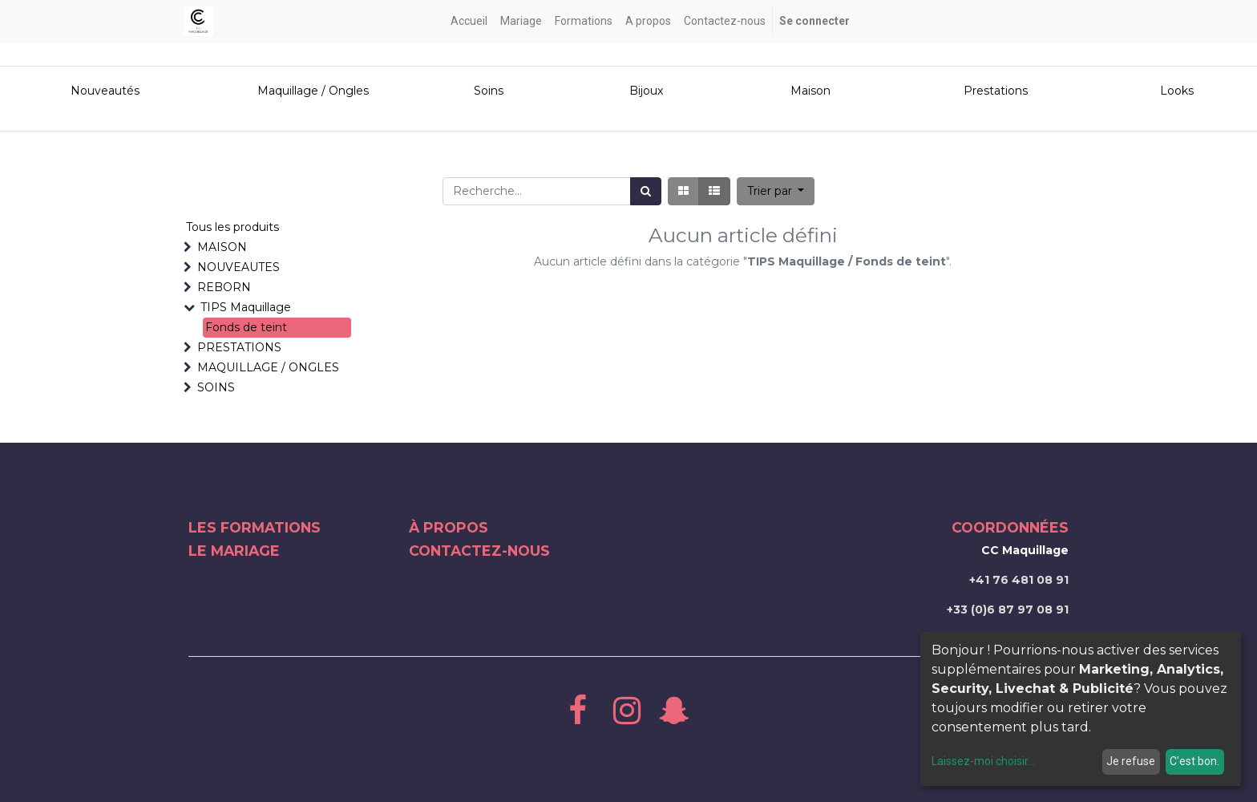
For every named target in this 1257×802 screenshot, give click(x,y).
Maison (810, 90)
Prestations (996, 90)
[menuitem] (469, 21)
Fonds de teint (246, 327)
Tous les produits (232, 227)
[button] (776, 191)
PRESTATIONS (239, 347)
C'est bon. (1194, 761)
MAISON (222, 247)
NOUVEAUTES (238, 267)
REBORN (224, 287)
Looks (1177, 90)
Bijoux (646, 90)
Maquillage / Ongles (313, 90)
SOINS (216, 387)
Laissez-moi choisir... (983, 761)
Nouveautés (107, 90)
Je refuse (1130, 761)
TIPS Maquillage (245, 307)
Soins (488, 90)
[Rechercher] (645, 191)
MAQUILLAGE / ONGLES (268, 367)
